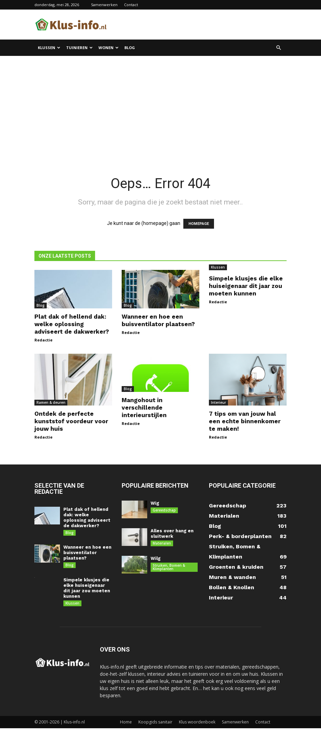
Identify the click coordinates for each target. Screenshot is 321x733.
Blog (129, 47)
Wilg (155, 559)
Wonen (108, 47)
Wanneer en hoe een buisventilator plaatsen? (87, 554)
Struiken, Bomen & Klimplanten (169, 568)
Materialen (162, 543)
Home (126, 727)
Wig (155, 503)
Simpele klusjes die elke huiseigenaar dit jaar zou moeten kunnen (246, 286)
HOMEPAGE (198, 224)
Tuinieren (79, 47)
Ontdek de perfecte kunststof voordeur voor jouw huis (71, 421)
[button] (278, 48)
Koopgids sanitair (155, 727)
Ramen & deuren (50, 402)
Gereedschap (164, 510)
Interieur (218, 402)
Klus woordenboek (197, 727)
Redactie (43, 339)
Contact (131, 4)
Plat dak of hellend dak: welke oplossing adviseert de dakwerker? (71, 324)
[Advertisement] (160, 107)
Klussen (49, 47)
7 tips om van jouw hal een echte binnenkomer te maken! (244, 421)
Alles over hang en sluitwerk (172, 533)
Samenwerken (104, 4)
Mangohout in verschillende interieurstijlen (144, 407)
